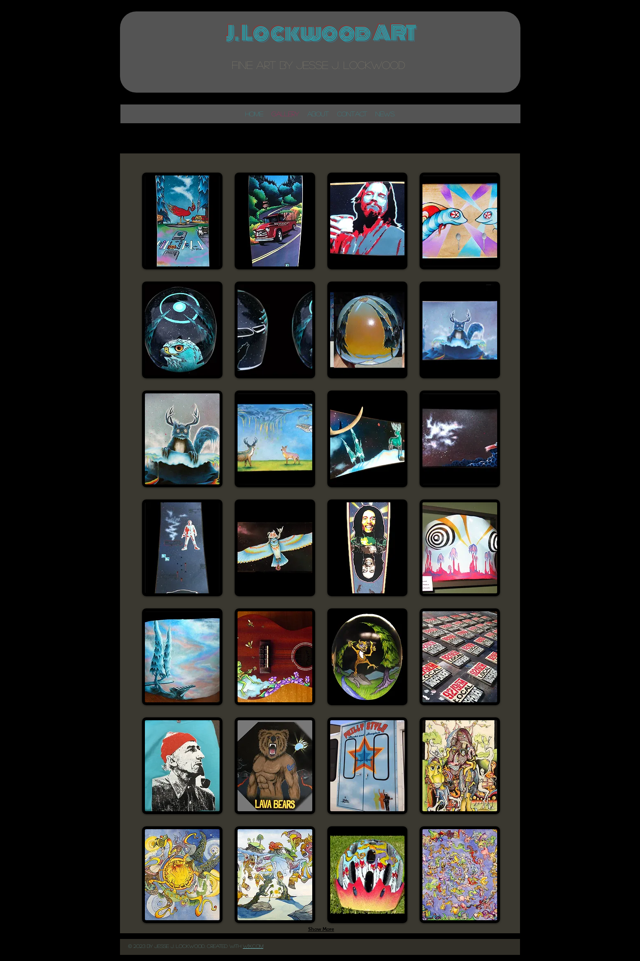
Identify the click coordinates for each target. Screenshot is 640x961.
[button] (182, 221)
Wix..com (253, 945)
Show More (321, 929)
